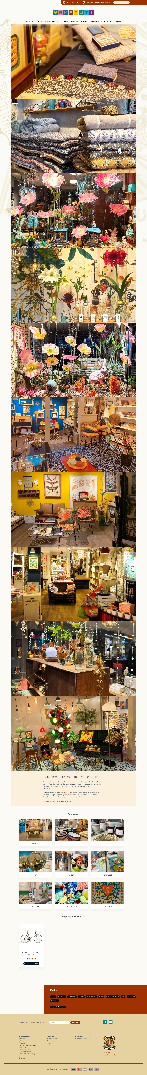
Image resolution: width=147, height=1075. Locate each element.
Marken (118, 22)
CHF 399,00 (31, 959)
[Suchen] (121, 2)
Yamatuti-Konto (66, 793)
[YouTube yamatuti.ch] (111, 1022)
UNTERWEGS (74, 22)
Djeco (53, 997)
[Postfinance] (85, 1069)
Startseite (30, 22)
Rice (123, 997)
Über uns (22, 1041)
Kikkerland (72, 997)
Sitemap (22, 1058)
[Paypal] (96, 1069)
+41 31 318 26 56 (109, 1053)
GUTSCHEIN (108, 22)
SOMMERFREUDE (96, 22)
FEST (58, 22)
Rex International (112, 997)
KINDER (65, 22)
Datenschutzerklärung (27, 1054)
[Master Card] (79, 1069)
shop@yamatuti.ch (110, 1055)
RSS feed (50, 1045)
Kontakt (22, 1039)
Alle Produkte (52, 1039)
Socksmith (131, 997)
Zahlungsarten (24, 1047)
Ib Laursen (61, 997)
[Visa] (73, 1069)
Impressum (23, 1056)
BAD (53, 22)
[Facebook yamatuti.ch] (105, 1022)
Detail (28, 963)
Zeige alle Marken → (58, 1007)
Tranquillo (54, 1001)
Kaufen (36, 963)
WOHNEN (39, 22)
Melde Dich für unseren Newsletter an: (33, 1022)
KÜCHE (47, 22)
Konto (98, 2)
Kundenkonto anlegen (83, 1039)
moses (101, 997)
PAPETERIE (84, 22)
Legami (81, 997)
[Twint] (91, 1069)
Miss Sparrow (91, 997)
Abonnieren (75, 1022)
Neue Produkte (52, 1041)
